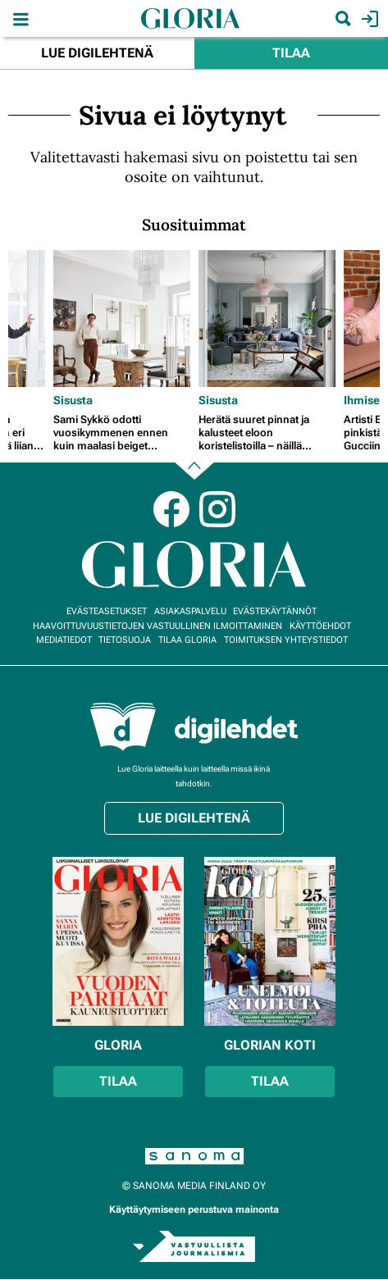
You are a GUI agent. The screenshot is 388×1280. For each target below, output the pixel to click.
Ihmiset (364, 400)
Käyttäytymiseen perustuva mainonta (194, 1209)
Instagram (217, 509)
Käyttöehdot (320, 626)
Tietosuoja (124, 640)
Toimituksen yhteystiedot (286, 640)
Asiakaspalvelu (190, 611)
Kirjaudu (368, 19)
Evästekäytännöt (275, 611)
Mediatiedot (64, 640)
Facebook (171, 509)
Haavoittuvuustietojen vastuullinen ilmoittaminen (157, 626)
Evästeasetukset (106, 611)
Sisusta (73, 400)
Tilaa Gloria (187, 640)
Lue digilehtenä (97, 53)
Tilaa (291, 53)
